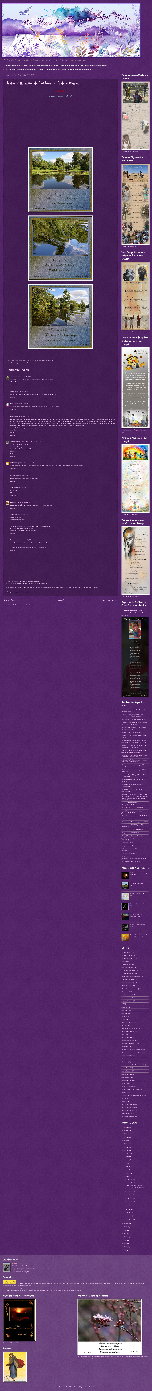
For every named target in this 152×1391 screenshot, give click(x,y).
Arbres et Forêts (127, 955)
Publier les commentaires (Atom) (23, 605)
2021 (125, 1233)
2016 (125, 1147)
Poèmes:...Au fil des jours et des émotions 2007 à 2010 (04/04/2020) (134, 723)
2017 (125, 1150)
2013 (125, 1137)
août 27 (130, 1201)
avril (127, 1163)
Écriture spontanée (127, 998)
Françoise (13, 540)
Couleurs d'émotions (128, 979)
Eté (123, 1004)
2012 (125, 1134)
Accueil (60, 600)
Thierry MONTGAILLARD (19, 441)
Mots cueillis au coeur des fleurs (132, 1049)
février (128, 1156)
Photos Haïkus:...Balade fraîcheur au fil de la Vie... (136, 1186)
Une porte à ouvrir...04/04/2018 (131, 861)
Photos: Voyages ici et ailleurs (131, 1089)
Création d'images (127, 983)
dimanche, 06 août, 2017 (23, 377)
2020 (125, 1230)
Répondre (13, 385)
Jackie (12, 377)
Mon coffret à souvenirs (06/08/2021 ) (133, 808)
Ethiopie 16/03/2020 (128, 843)
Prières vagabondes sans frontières (132, 1095)
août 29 (130, 1205)
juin (127, 1170)
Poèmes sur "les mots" (128, 819)
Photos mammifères (128, 1074)
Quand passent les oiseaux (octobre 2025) (135, 822)
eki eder (13, 475)
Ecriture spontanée (127, 995)
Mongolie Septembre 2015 (130, 1043)
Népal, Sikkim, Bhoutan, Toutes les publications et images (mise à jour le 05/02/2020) (133, 838)
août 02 (130, 1179)
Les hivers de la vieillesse (129, 1028)
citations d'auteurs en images (131, 976)
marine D (13, 502)
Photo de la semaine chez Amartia (132, 1065)
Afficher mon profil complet (20, 1271)
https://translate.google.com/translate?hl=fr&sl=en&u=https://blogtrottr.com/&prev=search (52, 1290)
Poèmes (124, 1092)
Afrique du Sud (126, 952)
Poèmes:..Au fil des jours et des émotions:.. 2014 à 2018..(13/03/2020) (135, 756)
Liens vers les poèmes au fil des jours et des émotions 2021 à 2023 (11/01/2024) (134, 741)
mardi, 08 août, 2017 (23, 487)
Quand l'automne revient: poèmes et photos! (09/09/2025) (133, 812)
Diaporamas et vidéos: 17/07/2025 (132, 830)
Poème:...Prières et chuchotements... (136, 915)
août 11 (130, 1195)
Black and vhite (126, 964)
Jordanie (124, 1019)
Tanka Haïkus (26, 363)
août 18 (130, 1198)
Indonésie (125, 1016)
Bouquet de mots (127, 967)
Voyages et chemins (128, 1116)
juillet (128, 1173)
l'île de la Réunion (127, 1022)
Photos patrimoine (127, 1080)
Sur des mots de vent (128, 1110)
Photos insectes (126, 1071)
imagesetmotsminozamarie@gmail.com (15, 1288)
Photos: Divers (126, 1083)
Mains (123, 1034)
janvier (128, 1153)
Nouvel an (125, 1062)
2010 (125, 1127)
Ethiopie (124, 1007)
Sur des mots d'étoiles (128, 1104)
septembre (129, 1209)
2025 (125, 1247)
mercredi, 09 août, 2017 (22, 514)
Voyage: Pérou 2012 (128, 846)
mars (127, 1160)
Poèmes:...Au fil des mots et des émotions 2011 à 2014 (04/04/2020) (134, 761)
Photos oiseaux (126, 1077)
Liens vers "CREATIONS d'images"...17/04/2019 (129, 804)
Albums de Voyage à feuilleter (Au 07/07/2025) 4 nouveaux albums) (132, 715)
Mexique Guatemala (128, 1040)
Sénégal (124, 1101)
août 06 (130, 1183)
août (127, 1176)
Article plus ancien (109, 600)
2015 (125, 1144)
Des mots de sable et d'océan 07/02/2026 (134, 816)
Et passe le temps (127, 1001)
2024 (125, 1243)
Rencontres (125, 1098)
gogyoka (124, 1013)
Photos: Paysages (16, 363)
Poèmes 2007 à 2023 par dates (131, 732)
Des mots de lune (127, 986)
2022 (125, 1237)
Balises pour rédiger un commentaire (17, 592)
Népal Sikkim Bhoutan (128, 1056)
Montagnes (125, 1046)
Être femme (125, 1010)
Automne (124, 961)
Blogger (95, 1387)
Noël (123, 1059)
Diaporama (125, 992)
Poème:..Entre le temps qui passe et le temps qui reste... (138, 936)
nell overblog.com (16, 463)
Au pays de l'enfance (128, 958)
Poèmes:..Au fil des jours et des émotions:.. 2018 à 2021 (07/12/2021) (135, 746)
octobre (128, 1212)
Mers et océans (126, 1037)
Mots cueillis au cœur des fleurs (131, 1053)
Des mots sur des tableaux (130, 989)
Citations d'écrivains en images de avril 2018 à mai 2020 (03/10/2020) (134, 751)
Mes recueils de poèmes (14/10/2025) (133, 719)
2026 (125, 1250)
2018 (125, 1223)
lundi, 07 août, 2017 (23, 416)
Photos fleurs (126, 1068)
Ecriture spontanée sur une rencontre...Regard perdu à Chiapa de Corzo (135, 612)
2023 (125, 1240)
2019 (125, 1227)
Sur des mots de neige (128, 1107)
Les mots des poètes (128, 1031)
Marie (15, 1263)
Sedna (12, 391)
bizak (12, 403)
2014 (125, 1140)
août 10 (130, 1191)
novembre (129, 1216)
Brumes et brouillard (128, 973)
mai (127, 1166)
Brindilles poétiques (128, 970)
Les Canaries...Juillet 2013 (130, 854)
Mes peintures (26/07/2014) (130, 833)
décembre (129, 1219)
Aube (12, 514)
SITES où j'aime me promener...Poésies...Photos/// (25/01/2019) (135, 857)
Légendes (124, 1025)
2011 (125, 1130)
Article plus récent (11, 600)
